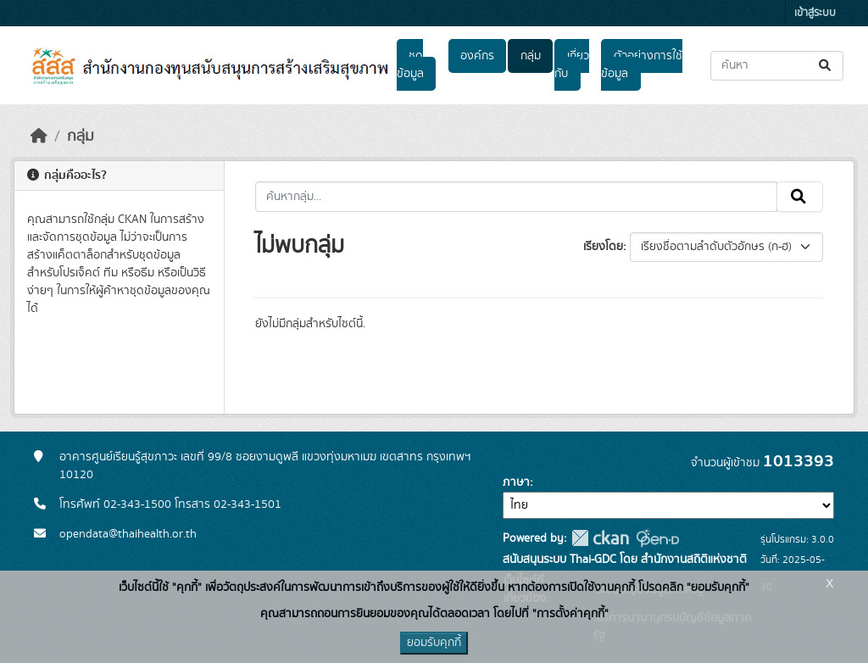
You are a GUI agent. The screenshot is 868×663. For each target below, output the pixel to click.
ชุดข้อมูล (410, 64)
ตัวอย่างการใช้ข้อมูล (641, 64)
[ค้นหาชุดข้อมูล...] (776, 66)
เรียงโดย (603, 246)
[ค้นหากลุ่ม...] (516, 196)
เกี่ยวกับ (571, 64)
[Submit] (826, 66)
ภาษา (516, 482)
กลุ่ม (530, 55)
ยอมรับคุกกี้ (434, 642)
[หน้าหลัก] (39, 136)
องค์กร (477, 55)
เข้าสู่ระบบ (815, 13)
